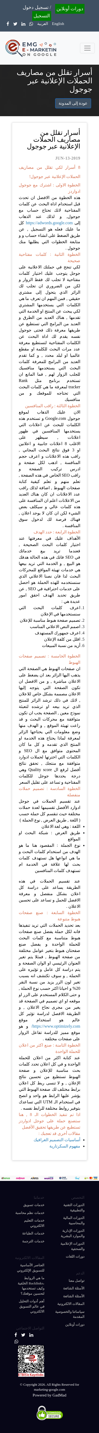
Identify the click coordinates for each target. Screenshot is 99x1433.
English (58, 24)
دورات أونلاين (69, 8)
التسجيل (42, 15)
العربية (42, 24)
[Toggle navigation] (87, 48)
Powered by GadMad (49, 1395)
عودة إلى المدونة (73, 103)
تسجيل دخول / (37, 7)
